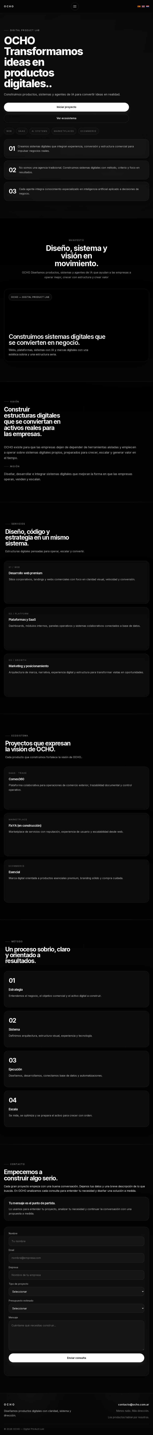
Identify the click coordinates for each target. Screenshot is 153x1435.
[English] (143, 6)
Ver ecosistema (66, 118)
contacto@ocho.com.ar (133, 1404)
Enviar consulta (76, 1358)
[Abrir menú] (75, 6)
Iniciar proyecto (66, 107)
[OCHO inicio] (9, 6)
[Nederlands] (147, 6)
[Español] (139, 6)
